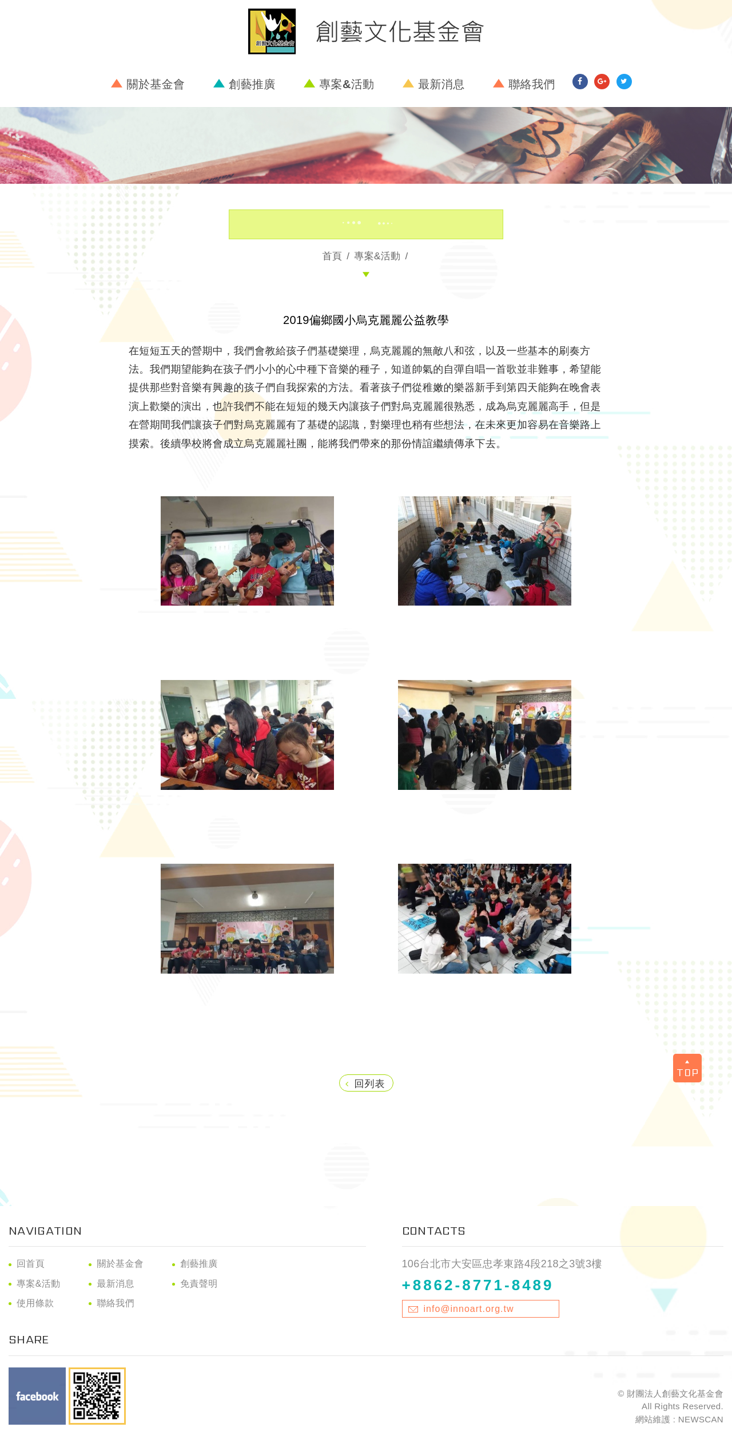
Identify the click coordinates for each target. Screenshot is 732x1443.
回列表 (365, 1083)
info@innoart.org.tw (469, 1309)
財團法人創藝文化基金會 (366, 31)
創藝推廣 (252, 84)
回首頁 (31, 1263)
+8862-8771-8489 (478, 1285)
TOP (688, 1069)
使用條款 (35, 1303)
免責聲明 (198, 1283)
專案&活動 (346, 84)
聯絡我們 (531, 84)
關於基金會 (156, 84)
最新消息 (441, 84)
